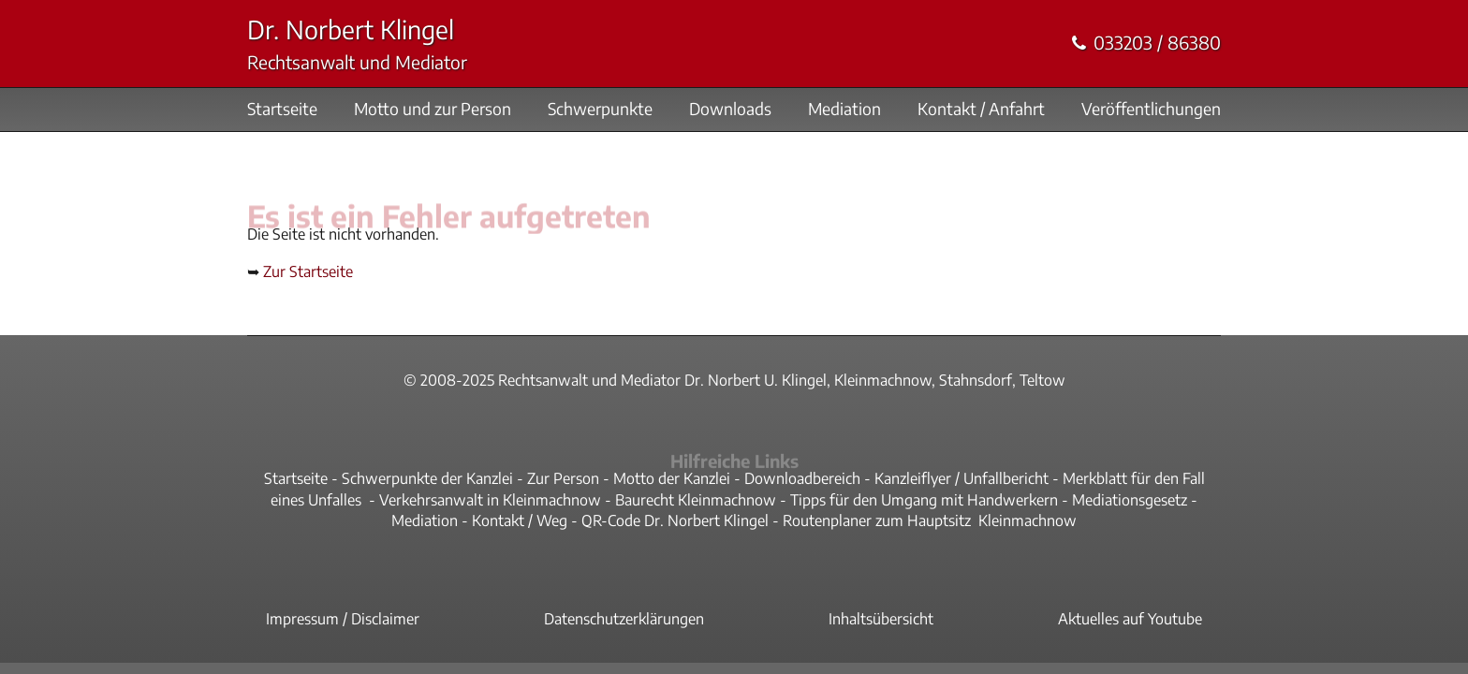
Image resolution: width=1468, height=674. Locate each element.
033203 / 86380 (1157, 42)
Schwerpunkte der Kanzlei (427, 478)
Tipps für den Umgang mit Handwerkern (924, 500)
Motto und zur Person (432, 109)
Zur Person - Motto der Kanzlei (628, 478)
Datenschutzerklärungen (624, 618)
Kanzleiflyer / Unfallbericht (961, 478)
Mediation (844, 109)
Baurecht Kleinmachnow (695, 500)
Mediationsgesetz (1129, 500)
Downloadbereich (802, 478)
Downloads (730, 109)
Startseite (282, 109)
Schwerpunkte (600, 109)
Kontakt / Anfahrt (981, 109)
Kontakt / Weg (519, 520)
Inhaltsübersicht (881, 618)
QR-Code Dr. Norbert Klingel (675, 520)
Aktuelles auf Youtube (1130, 618)
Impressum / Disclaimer (342, 618)
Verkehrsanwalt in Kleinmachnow (490, 500)
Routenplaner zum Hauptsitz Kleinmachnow (930, 520)
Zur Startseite (308, 271)
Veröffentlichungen (1151, 109)
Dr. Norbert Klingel (350, 29)
